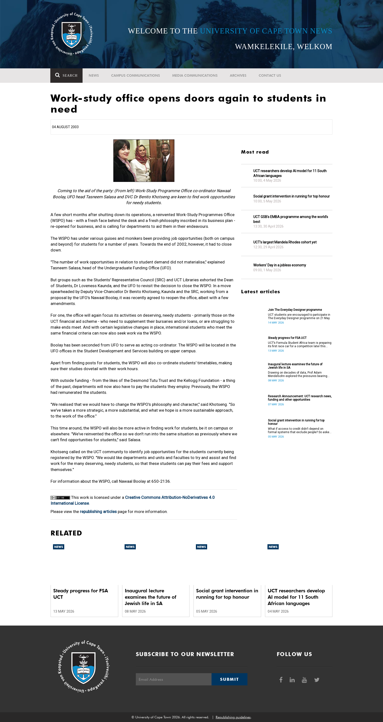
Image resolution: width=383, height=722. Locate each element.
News (94, 75)
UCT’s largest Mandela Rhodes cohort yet (285, 242)
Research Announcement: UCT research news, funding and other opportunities (300, 398)
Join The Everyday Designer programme (295, 310)
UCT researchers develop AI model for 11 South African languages (290, 173)
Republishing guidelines (233, 717)
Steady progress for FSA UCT (287, 338)
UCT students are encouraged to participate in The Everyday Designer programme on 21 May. (299, 316)
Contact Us (270, 75)
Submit (229, 679)
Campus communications (135, 75)
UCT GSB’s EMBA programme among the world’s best (290, 219)
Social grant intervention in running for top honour (291, 196)
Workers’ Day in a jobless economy (279, 265)
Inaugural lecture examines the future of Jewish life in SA (295, 366)
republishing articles (98, 511)
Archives (238, 75)
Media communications (195, 75)
